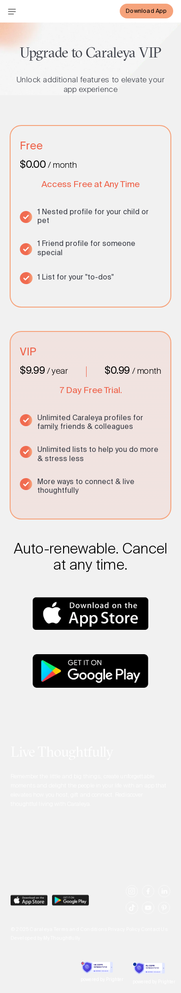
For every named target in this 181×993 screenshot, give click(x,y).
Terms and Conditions (80, 934)
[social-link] (132, 895)
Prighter (114, 980)
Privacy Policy (124, 934)
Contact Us (154, 934)
